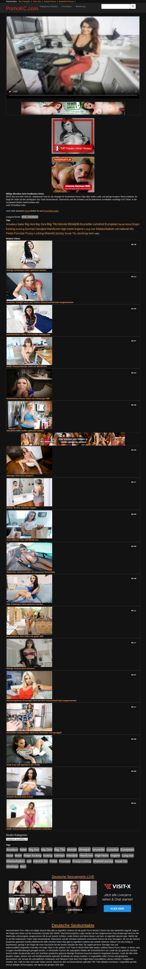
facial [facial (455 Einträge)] (121, 224)
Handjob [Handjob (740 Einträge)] (41, 228)
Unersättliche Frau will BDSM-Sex (22, 540)
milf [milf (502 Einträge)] (117, 228)
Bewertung (80, 6)
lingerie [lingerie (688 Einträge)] (79, 228)
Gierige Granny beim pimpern (21, 668)
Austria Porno (50, 1)
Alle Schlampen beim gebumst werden (25, 604)
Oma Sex (37, 1)
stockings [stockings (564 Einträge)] (83, 233)
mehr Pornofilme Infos (16, 205)
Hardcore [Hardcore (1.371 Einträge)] (53, 229)
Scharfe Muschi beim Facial (20, 797)
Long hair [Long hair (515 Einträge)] (89, 228)
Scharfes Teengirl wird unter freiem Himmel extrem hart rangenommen (40, 302)
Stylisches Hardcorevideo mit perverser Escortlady (31, 572)
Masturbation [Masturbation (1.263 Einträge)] (105, 229)
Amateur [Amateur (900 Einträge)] (11, 224)
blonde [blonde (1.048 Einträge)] (62, 224)
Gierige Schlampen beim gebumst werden (26, 270)
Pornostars (67, 6)
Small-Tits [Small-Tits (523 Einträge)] (70, 233)
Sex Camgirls (24, 1)
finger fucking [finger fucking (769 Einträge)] (32, 855)
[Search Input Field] (115, 6)
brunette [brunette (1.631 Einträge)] (86, 224)
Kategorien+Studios (49, 6)
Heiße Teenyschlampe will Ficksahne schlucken (29, 829)
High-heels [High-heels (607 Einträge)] (67, 228)
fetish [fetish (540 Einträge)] (128, 224)
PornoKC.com (22, 8)
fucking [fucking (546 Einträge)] (20, 228)
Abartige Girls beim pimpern (20, 476)
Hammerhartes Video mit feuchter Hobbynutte (28, 334)
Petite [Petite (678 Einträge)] (9, 233)
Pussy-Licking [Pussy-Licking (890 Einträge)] (34, 233)
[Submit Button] (133, 6)
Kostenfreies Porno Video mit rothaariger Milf (28, 398)
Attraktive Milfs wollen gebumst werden (25, 431)
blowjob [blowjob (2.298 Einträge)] (73, 224)
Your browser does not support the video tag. (73, 57)
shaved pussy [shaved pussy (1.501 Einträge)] (54, 233)
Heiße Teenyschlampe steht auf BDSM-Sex (27, 366)
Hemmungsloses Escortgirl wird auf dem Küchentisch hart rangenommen (41, 700)
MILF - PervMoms (30, 217)
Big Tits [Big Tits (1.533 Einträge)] (52, 224)
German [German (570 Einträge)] (30, 228)
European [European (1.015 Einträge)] (111, 224)
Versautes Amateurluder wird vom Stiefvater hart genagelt (34, 733)
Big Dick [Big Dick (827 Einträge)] (41, 224)
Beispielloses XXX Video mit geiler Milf (25, 636)
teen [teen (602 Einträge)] (92, 233)
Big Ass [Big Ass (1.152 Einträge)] (30, 224)
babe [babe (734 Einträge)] (21, 224)
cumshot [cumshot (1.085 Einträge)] (98, 224)
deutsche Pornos (66, 1)
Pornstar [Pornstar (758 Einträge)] (19, 233)
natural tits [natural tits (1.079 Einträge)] (126, 229)
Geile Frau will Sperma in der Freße (23, 765)
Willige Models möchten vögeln (21, 508)
